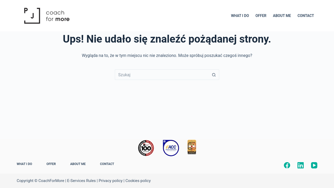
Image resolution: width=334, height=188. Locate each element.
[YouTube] (314, 165)
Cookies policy (138, 180)
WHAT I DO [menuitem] (240, 16)
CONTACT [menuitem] (305, 16)
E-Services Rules (81, 180)
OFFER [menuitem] (260, 16)
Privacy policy (110, 180)
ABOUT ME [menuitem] (282, 16)
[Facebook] (287, 165)
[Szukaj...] (162, 74)
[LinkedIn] (300, 165)
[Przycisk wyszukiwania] (214, 74)
